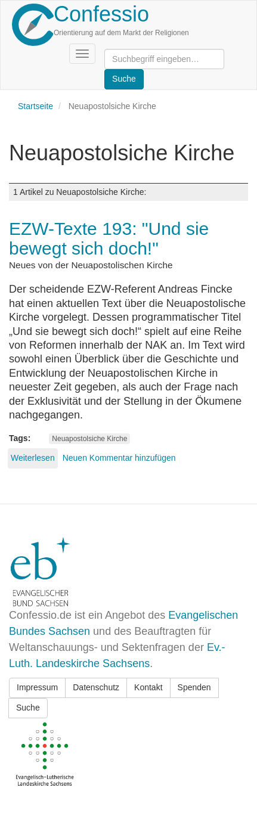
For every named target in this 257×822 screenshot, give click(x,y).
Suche (28, 707)
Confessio (101, 14)
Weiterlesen (33, 458)
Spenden (194, 687)
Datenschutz (96, 687)
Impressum (37, 687)
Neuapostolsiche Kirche (89, 439)
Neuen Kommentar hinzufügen (119, 458)
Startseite (35, 106)
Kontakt (148, 687)
